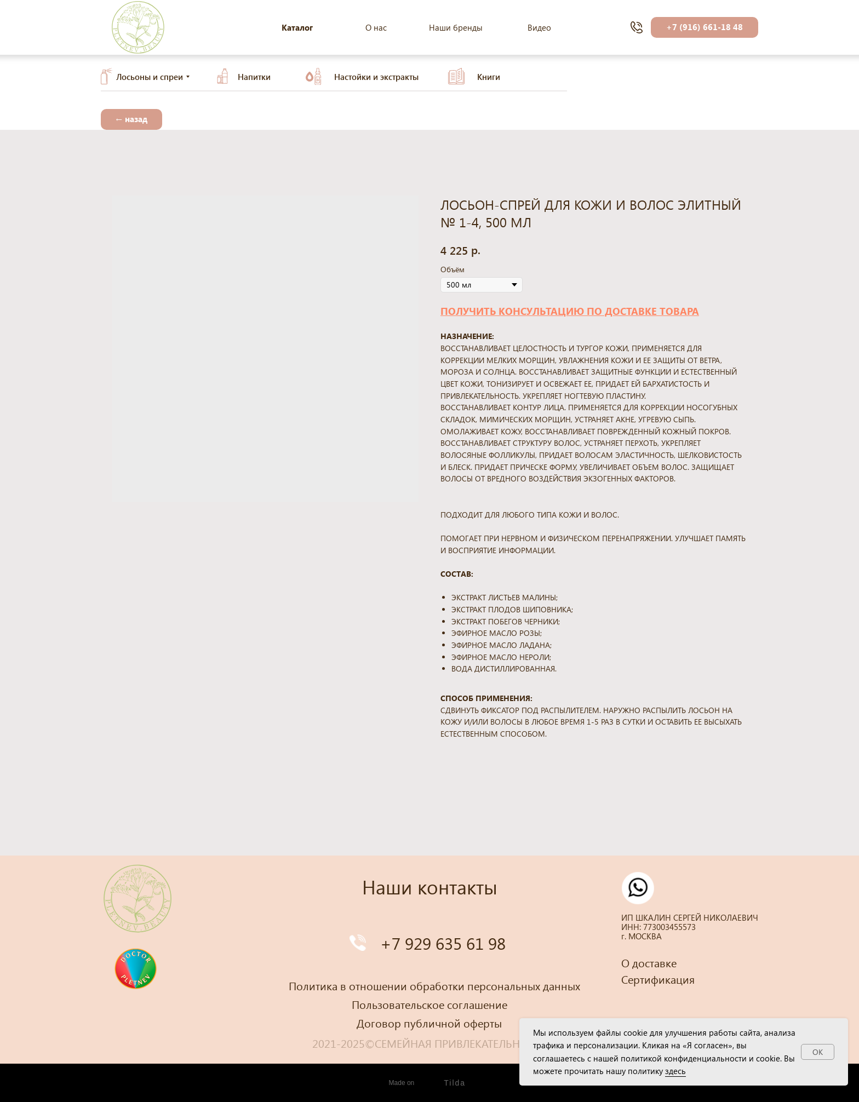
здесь (675, 1070)
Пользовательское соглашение (429, 1004)
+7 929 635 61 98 (443, 943)
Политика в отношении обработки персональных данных (434, 985)
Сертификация (658, 978)
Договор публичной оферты (429, 1022)
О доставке (649, 962)
